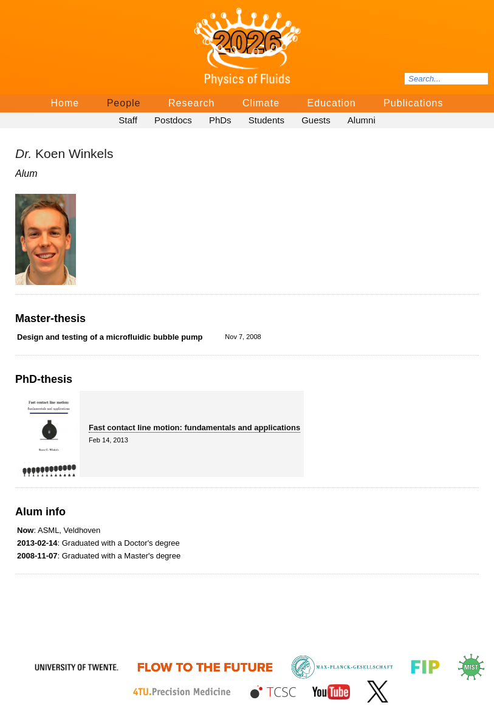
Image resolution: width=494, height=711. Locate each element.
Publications (413, 103)
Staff (127, 120)
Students (266, 120)
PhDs (220, 120)
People (124, 103)
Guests (316, 120)
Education (331, 103)
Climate (261, 103)
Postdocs (173, 120)
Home (65, 103)
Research (191, 103)
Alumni (362, 120)
